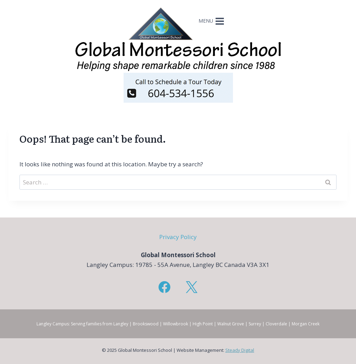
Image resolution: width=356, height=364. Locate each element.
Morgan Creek (305, 324)
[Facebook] (164, 287)
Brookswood (146, 324)
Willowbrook (175, 324)
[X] (191, 287)
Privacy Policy (178, 237)
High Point (203, 324)
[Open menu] (211, 23)
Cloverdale (276, 324)
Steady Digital (239, 350)
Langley (120, 324)
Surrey (255, 324)
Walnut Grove (230, 324)
